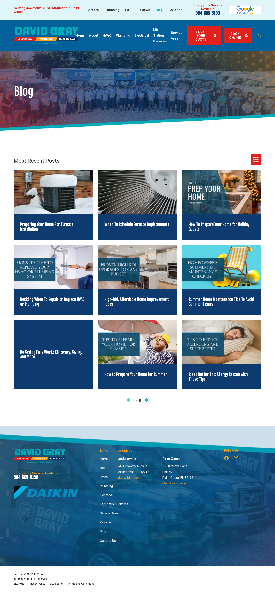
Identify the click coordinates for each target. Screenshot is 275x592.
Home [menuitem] (80, 35)
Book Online (238, 36)
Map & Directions (129, 478)
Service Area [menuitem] (176, 35)
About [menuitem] (93, 35)
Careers (92, 10)
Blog (159, 10)
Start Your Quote (205, 35)
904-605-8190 (208, 13)
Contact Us (108, 541)
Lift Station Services (114, 504)
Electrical (106, 495)
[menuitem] (19, 583)
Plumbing (106, 486)
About (104, 468)
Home (104, 459)
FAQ (128, 10)
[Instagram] (236, 458)
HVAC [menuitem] (107, 35)
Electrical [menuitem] (141, 35)
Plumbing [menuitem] (123, 35)
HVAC (104, 477)
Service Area (109, 513)
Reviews (144, 10)
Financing (111, 10)
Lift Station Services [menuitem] (160, 35)
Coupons (175, 10)
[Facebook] (226, 458)
